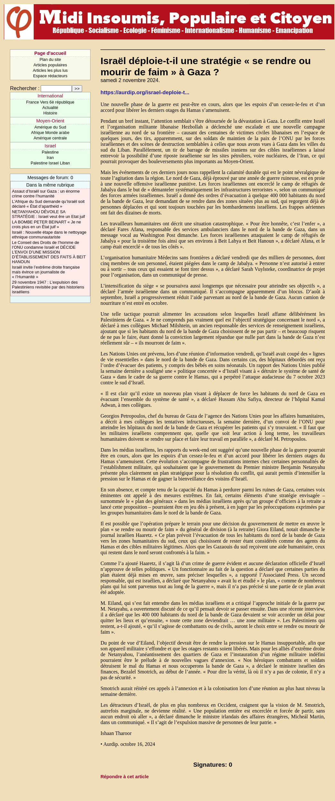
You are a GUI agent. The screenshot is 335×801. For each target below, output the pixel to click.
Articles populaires (50, 65)
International (50, 95)
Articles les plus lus (50, 70)
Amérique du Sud (50, 127)
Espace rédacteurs (50, 75)
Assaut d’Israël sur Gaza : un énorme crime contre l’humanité (46, 193)
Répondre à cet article (124, 776)
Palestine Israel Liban (50, 163)
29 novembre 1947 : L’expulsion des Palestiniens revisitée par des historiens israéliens (48, 287)
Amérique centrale (50, 138)
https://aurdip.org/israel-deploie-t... (144, 92)
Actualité (50, 107)
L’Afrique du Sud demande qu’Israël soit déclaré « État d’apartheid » (48, 204)
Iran (50, 157)
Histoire (50, 113)
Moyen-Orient (50, 120)
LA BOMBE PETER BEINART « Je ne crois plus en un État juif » (46, 224)
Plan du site (50, 59)
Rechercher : (24, 88)
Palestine (50, 152)
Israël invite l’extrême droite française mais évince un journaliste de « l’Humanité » (46, 272)
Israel (50, 145)
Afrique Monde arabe (50, 132)
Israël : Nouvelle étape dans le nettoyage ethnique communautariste (49, 234)
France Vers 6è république (50, 102)
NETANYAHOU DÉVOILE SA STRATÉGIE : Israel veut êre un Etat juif (48, 214)
